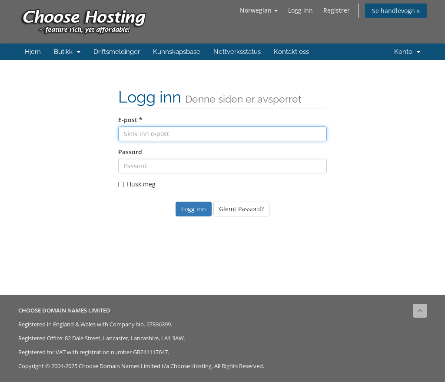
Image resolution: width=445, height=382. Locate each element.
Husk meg (137, 184)
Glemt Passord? (241, 209)
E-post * (130, 120)
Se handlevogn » (396, 11)
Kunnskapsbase (176, 52)
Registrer (336, 10)
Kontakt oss (291, 52)
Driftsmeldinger (116, 52)
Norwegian (259, 10)
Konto (407, 52)
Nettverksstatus (237, 52)
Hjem (33, 52)
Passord (130, 152)
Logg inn (300, 10)
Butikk (67, 52)
